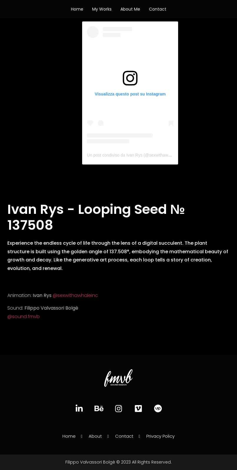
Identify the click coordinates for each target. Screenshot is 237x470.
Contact (157, 9)
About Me (130, 9)
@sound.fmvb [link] (23, 316)
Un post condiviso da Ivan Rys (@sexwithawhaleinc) (135, 155)
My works (102, 9)
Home (77, 9)
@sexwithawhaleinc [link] (75, 295)
